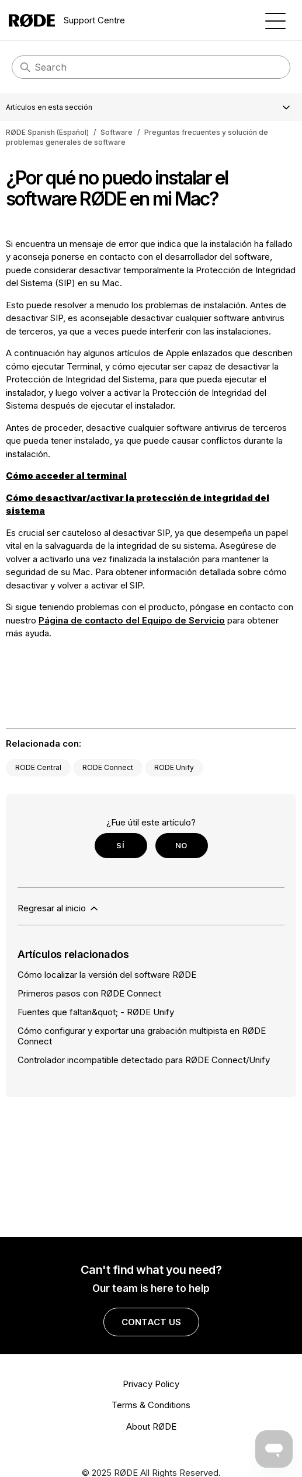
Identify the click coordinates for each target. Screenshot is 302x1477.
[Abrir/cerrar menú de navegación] (275, 20)
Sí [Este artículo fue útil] (120, 845)
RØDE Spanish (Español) (47, 132)
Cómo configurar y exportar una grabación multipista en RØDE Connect (142, 1035)
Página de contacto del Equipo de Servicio (132, 620)
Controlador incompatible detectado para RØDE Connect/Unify (144, 1059)
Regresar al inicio (59, 908)
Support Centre (67, 20)
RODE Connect (107, 767)
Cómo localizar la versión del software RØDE (107, 974)
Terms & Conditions (151, 1404)
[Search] (151, 67)
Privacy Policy (151, 1383)
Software (116, 132)
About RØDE (151, 1426)
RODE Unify (174, 767)
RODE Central (38, 767)
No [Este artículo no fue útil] (181, 845)
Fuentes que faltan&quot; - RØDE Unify (96, 1012)
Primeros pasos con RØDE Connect (89, 993)
